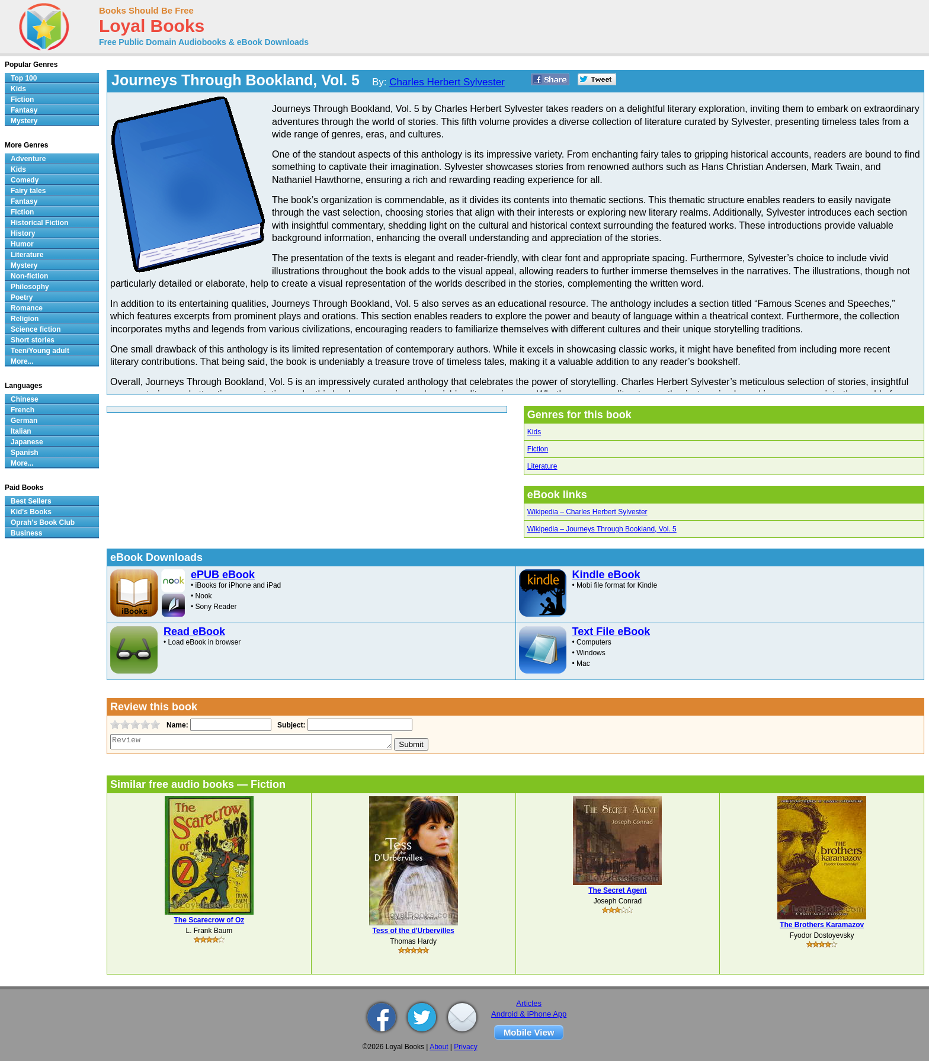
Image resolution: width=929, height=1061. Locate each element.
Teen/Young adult (40, 351)
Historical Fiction (39, 223)
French (22, 410)
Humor (22, 244)
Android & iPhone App (528, 1013)
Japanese (27, 442)
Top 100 (24, 78)
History (23, 233)
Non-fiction (29, 276)
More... (22, 361)
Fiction (537, 449)
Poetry (22, 297)
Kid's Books (31, 512)
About (439, 1047)
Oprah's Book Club (43, 522)
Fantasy (24, 110)
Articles (529, 1003)
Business (26, 533)
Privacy (465, 1047)
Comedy (25, 180)
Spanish (25, 452)
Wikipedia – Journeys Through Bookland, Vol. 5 (602, 529)
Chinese (25, 399)
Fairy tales (28, 191)
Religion (25, 319)
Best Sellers (31, 501)
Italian (21, 431)
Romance (27, 308)
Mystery (24, 121)
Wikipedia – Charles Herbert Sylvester (587, 512)
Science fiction (36, 329)
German (24, 420)
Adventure (28, 159)
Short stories (33, 340)
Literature (542, 466)
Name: (176, 725)
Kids (534, 432)
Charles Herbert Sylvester (447, 82)
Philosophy (30, 287)
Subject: (290, 725)
